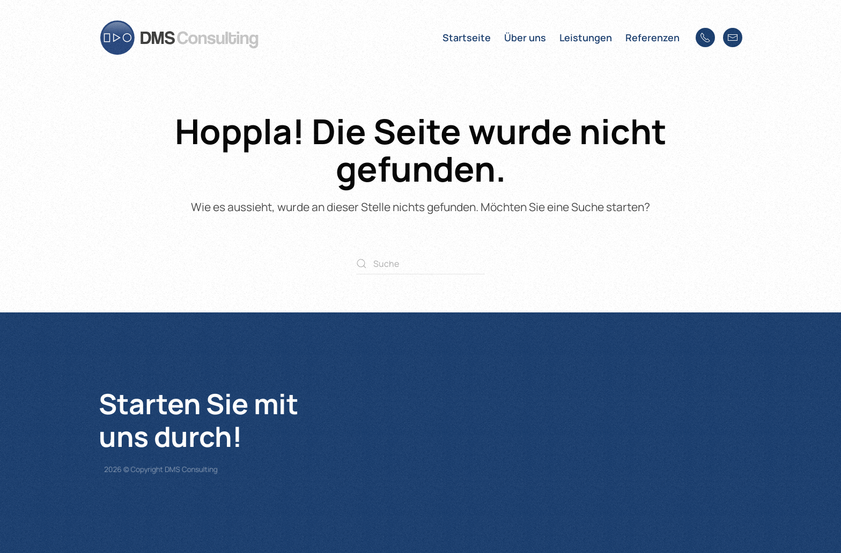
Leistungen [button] (585, 37)
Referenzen (652, 37)
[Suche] (420, 263)
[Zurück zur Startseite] (179, 37)
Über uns (525, 37)
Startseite (466, 37)
